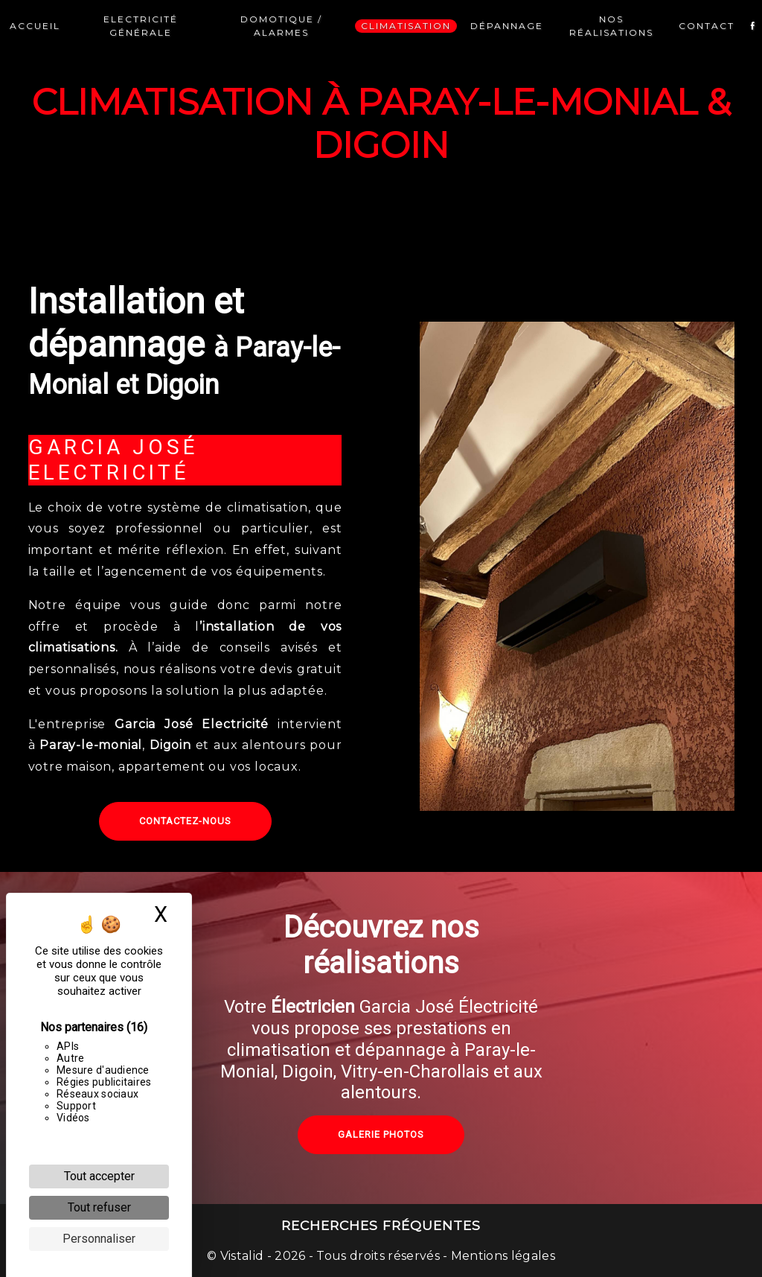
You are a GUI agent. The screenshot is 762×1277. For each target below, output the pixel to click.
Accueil (35, 25)
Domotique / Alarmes (281, 25)
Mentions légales (501, 1256)
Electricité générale (140, 25)
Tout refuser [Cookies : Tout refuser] (99, 1207)
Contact (706, 25)
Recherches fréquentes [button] (381, 1225)
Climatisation (406, 25)
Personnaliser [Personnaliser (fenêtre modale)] (99, 1239)
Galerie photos (381, 1161)
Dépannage (506, 25)
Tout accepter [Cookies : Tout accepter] (99, 1176)
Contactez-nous (185, 821)
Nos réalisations (611, 25)
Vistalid (242, 1256)
